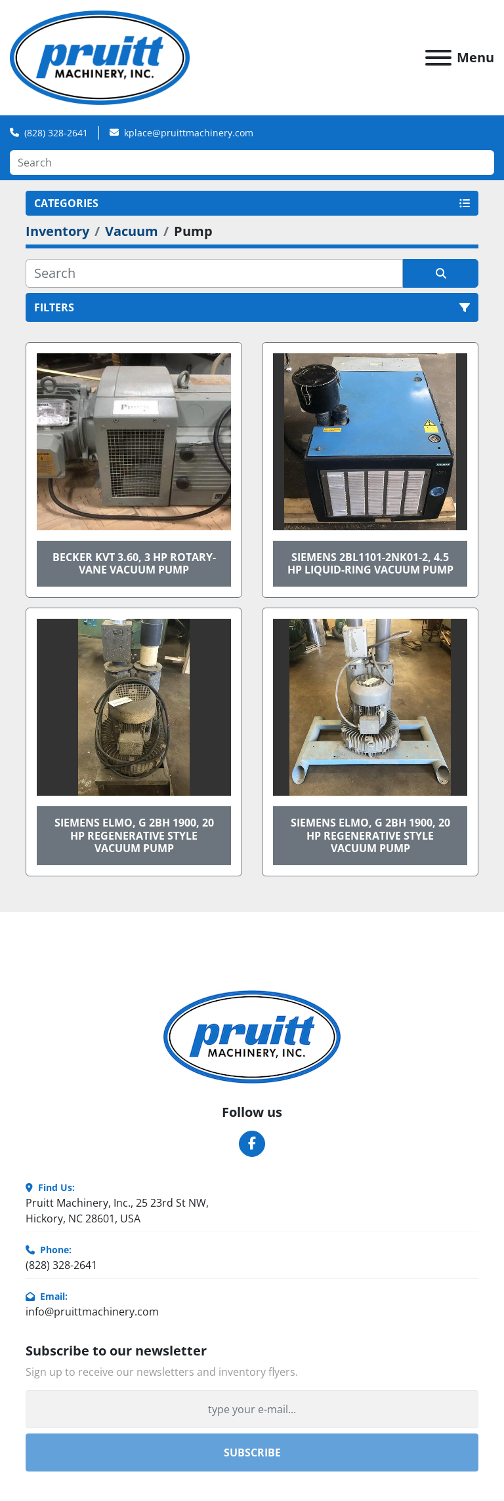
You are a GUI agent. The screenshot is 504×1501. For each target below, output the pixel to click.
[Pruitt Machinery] (252, 1035)
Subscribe (252, 1452)
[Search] (252, 162)
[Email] (252, 1409)
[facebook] (252, 1144)
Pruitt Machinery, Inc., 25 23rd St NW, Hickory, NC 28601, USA (117, 1211)
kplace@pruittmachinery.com (188, 133)
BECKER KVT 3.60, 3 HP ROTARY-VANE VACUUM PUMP (134, 563)
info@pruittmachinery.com (92, 1311)
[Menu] (438, 58)
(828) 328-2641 (56, 133)
